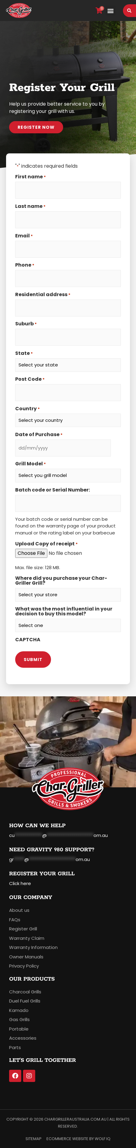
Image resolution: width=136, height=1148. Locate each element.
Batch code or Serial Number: (52, 490)
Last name (30, 206)
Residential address (42, 294)
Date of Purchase (39, 434)
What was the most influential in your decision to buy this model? (63, 611)
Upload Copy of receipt (46, 543)
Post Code (30, 379)
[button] (111, 10)
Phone (24, 265)
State (24, 353)
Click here (20, 883)
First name (30, 176)
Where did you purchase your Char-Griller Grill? (61, 581)
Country (27, 408)
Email (24, 235)
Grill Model (30, 463)
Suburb (26, 323)
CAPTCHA (27, 639)
